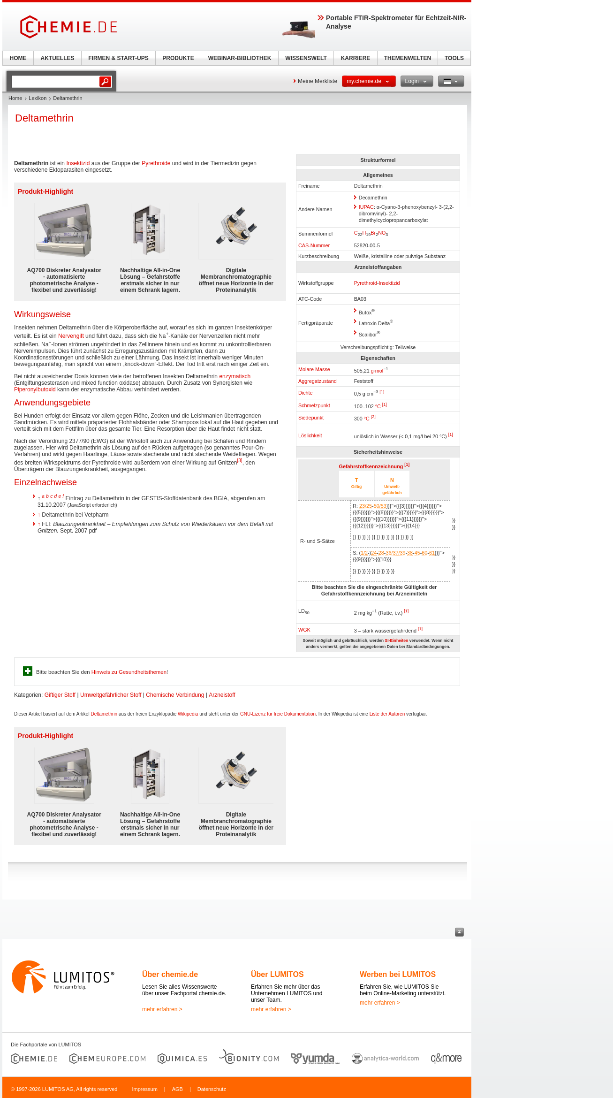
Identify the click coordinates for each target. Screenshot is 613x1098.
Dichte (305, 393)
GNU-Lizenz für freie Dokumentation (278, 714)
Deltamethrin (104, 714)
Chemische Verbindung (175, 695)
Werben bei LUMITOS (398, 974)
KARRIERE (356, 58)
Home (15, 98)
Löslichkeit (310, 435)
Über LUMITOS (277, 974)
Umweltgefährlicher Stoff (111, 695)
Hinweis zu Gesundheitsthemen (128, 672)
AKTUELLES (58, 58)
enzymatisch (234, 376)
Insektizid (389, 283)
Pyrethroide (156, 163)
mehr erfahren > (162, 1009)
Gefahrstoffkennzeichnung (371, 466)
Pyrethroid (365, 283)
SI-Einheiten (396, 640)
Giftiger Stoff (60, 695)
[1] (381, 391)
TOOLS (454, 58)
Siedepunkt (311, 417)
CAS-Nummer (314, 245)
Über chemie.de (170, 974)
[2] (373, 416)
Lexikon (37, 98)
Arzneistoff (222, 695)
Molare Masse (314, 369)
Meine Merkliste (317, 81)
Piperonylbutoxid (35, 389)
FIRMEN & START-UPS (118, 58)
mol (379, 370)
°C (367, 418)
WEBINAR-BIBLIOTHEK (240, 58)
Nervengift (71, 336)
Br (373, 233)
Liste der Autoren (387, 714)
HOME (18, 58)
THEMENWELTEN (407, 58)
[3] (239, 460)
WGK (304, 630)
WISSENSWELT (305, 58)
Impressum (144, 1089)
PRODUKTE (178, 58)
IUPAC (366, 207)
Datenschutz (211, 1089)
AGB (177, 1089)
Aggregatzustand (317, 381)
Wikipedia (188, 714)
